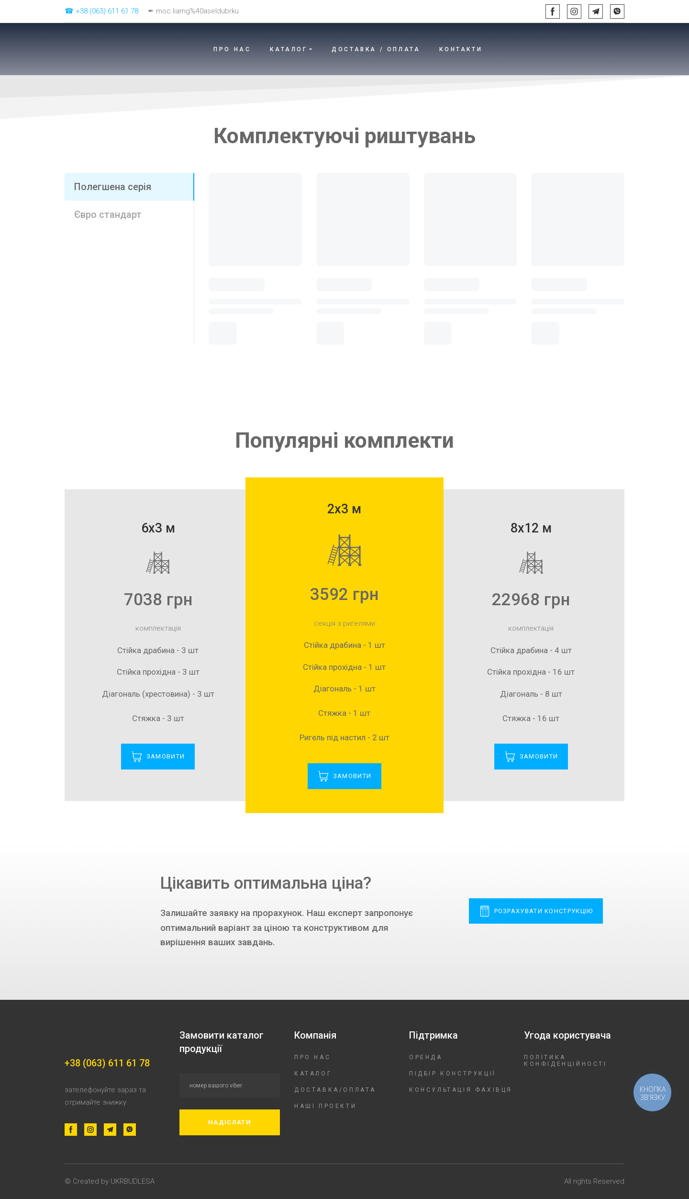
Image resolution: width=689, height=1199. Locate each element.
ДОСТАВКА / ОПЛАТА (376, 49)
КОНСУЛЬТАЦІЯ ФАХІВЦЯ (460, 1089)
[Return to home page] (122, 49)
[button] (552, 11)
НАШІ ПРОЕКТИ (325, 1106)
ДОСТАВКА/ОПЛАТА (335, 1089)
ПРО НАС (232, 49)
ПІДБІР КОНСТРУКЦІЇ (452, 1073)
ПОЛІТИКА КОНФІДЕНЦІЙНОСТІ (565, 1060)
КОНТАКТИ (460, 49)
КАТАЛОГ (313, 1073)
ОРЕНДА (426, 1057)
